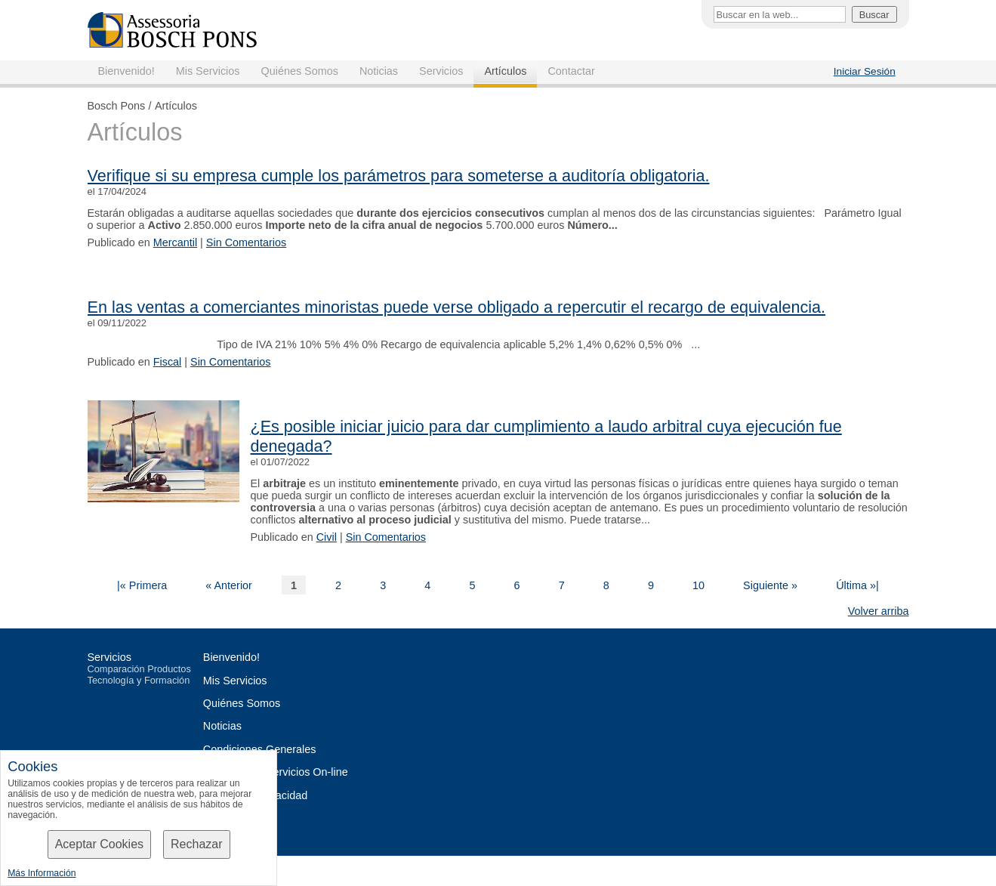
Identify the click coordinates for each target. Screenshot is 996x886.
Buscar (874, 14)
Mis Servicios (208, 71)
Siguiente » (770, 585)
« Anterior (228, 585)
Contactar (570, 71)
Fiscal (167, 362)
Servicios (441, 71)
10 (698, 585)
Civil (326, 537)
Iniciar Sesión (865, 71)
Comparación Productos (139, 669)
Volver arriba (878, 611)
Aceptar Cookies (99, 844)
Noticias (378, 71)
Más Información (42, 873)
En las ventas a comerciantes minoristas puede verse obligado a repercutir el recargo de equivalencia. (457, 307)
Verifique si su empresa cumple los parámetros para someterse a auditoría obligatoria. (399, 175)
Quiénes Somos (299, 71)
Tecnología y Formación (139, 680)
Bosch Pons (117, 106)
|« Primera (142, 585)
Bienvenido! (126, 71)
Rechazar (196, 844)
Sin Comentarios (246, 242)
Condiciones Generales (259, 749)
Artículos (505, 71)
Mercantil (175, 242)
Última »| (857, 585)
